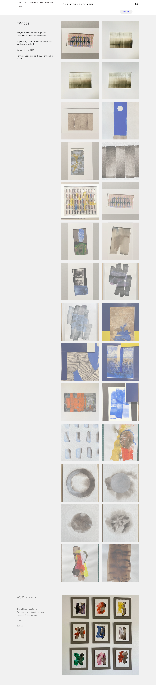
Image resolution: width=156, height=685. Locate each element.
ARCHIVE (22, 6)
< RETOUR (126, 12)
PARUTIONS (33, 2)
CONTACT (49, 2)
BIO (41, 2)
